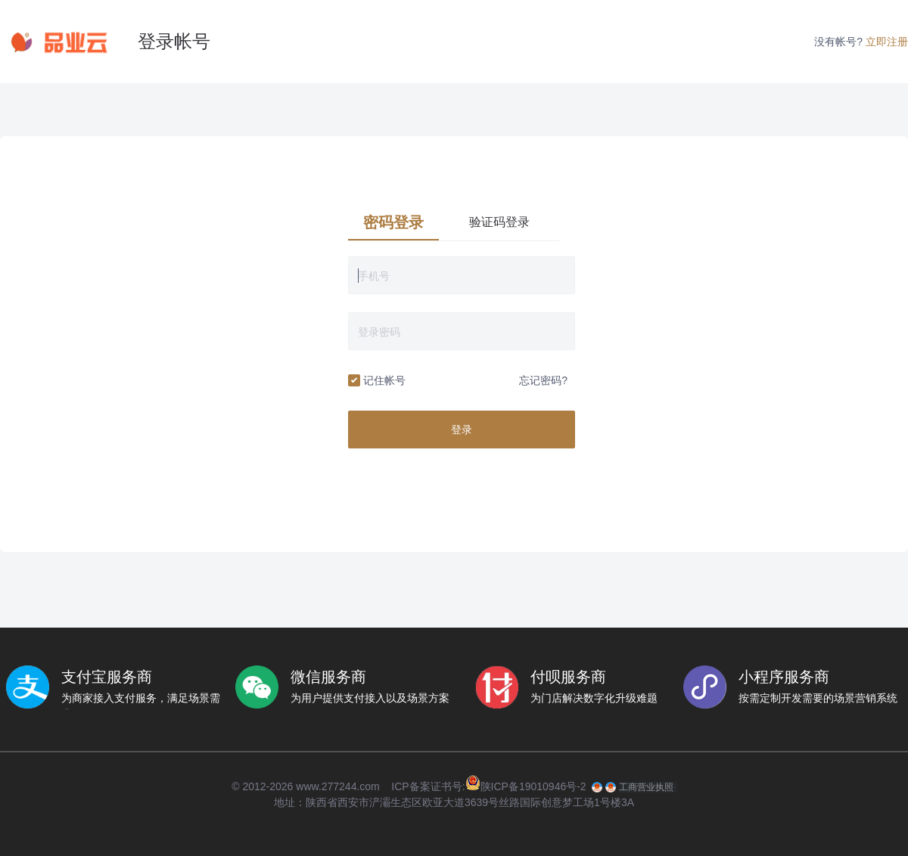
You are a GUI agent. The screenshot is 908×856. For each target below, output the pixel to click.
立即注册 (887, 42)
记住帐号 (377, 381)
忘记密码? (543, 380)
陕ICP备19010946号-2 (533, 786)
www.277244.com (338, 786)
